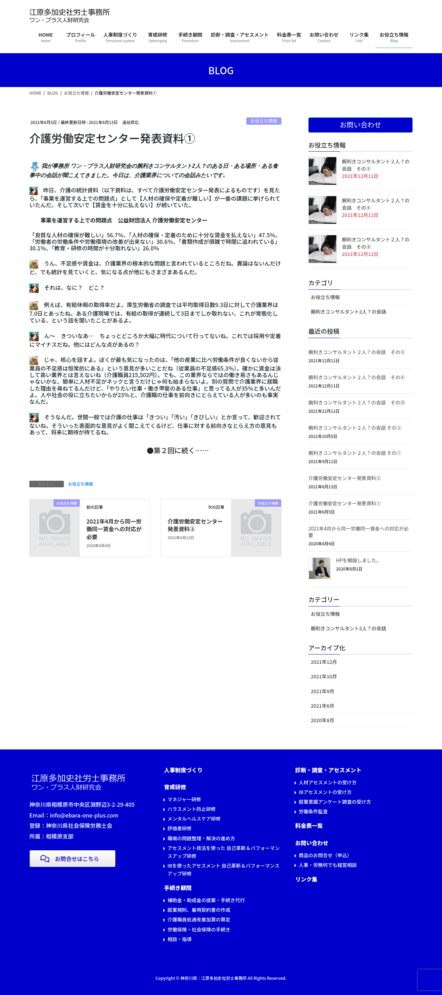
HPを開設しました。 (358, 560)
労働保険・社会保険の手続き (198, 929)
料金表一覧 (309, 825)
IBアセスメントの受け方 (325, 791)
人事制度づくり (183, 770)
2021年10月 (324, 676)
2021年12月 (324, 661)
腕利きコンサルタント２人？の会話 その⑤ (356, 351)
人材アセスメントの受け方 (328, 782)
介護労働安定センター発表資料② (195, 525)
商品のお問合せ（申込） (325, 855)
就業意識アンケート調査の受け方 (335, 801)
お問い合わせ (311, 843)
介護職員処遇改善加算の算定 (198, 919)
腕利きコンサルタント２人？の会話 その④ (356, 377)
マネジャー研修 (184, 799)
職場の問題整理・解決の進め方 (201, 838)
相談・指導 (179, 939)
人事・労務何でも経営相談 (328, 864)
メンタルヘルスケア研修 (194, 818)
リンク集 (306, 879)
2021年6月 (322, 705)
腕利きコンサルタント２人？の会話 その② (354, 427)
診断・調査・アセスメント (328, 770)
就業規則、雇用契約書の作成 (198, 909)
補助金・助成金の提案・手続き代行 (206, 900)
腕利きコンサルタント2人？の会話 (348, 311)
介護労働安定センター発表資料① (344, 503)
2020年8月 (322, 720)
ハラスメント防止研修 (191, 808)
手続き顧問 (178, 887)
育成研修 (175, 787)
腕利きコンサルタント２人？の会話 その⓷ (356, 402)
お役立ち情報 (263, 120)
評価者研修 (179, 828)
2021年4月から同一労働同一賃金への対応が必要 (114, 529)
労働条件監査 (313, 811)
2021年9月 (322, 691)
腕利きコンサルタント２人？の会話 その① (354, 452)
